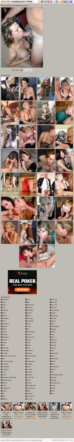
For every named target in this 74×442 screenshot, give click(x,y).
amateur (4, 299)
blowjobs (5, 337)
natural (28, 372)
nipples (28, 375)
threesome (54, 367)
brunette (4, 348)
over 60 (53, 302)
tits (52, 372)
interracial (29, 337)
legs (27, 348)
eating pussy (6, 380)
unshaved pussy (56, 375)
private (53, 318)
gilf (27, 302)
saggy (53, 329)
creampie (5, 367)
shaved (53, 340)
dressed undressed (8, 377)
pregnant (54, 315)
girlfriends (29, 305)
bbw (3, 313)
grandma (29, 310)
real (52, 324)
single (53, 345)
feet (3, 396)
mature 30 (29, 396)
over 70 (53, 305)
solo (52, 356)
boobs (4, 340)
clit (3, 358)
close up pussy (7, 361)
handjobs (29, 321)
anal (3, 302)
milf (27, 358)
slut (52, 350)
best (3, 321)
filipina (4, 399)
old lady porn (30, 385)
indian (28, 334)
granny (28, 313)
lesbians (29, 350)
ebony (4, 383)
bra (3, 345)
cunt (3, 372)
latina (28, 345)
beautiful (5, 318)
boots (4, 342)
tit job (52, 369)
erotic (4, 385)
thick (52, 364)
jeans (28, 340)
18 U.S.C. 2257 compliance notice (32, 440)
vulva (52, 385)
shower (53, 342)
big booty (5, 324)
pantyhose (54, 310)
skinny (53, 348)
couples (4, 364)
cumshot (5, 369)
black (3, 332)
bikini (3, 329)
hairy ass (29, 318)
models (28, 364)
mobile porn (30, 361)
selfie (52, 332)
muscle (28, 369)
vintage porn (55, 383)
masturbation (30, 356)
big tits (4, 326)
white (52, 388)
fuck (27, 299)
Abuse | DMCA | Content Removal (11, 440)
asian (3, 305)
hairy (28, 315)
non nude (29, 377)
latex (27, 342)
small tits (54, 353)
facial (3, 391)
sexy (52, 337)
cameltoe (5, 350)
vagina (53, 380)
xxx (52, 393)
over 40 (28, 399)
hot (27, 329)
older (28, 391)
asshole (4, 310)
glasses (28, 307)
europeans (5, 388)
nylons (28, 383)
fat (2, 393)
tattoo (53, 361)
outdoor (28, 393)
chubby (4, 353)
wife (52, 391)
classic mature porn (8, 356)
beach (4, 315)
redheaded (54, 326)
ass (3, 307)
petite (53, 313)
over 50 (53, 299)
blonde (4, 334)
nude (28, 380)
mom (28, 367)
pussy (53, 321)
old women (30, 388)
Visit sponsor (28, 70)
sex (52, 334)
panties (53, 307)
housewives (30, 332)
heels (28, 324)
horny (28, 326)
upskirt (53, 377)
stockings (54, 358)
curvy (3, 375)
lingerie (28, 353)
